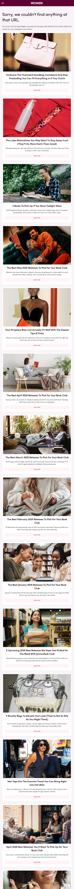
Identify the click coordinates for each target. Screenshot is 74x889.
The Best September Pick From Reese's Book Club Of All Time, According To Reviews (19, 605)
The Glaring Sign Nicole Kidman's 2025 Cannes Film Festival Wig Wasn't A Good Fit (19, 494)
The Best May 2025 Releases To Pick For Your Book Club (55, 115)
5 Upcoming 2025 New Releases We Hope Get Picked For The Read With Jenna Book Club (55, 273)
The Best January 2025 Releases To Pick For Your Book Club (19, 271)
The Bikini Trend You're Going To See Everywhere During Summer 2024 (19, 817)
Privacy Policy (44, 858)
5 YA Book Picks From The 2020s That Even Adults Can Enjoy (19, 765)
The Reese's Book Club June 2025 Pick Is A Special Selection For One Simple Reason (54, 438)
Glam (42, 870)
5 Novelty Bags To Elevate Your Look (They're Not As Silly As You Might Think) (19, 327)
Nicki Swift (33, 873)
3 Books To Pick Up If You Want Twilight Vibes (19, 113)
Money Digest (23, 873)
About (26, 858)
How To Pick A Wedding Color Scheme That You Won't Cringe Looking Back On (19, 550)
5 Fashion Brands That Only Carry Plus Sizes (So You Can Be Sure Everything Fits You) (55, 713)
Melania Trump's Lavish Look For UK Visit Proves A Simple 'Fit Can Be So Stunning (19, 438)
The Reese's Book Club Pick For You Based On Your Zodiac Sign (55, 492)
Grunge (48, 870)
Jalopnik (20, 870)
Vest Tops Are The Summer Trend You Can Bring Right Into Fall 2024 (55, 327)
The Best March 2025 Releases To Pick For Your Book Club (19, 219)
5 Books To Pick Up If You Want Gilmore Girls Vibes (19, 657)
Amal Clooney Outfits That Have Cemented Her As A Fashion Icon (55, 659)
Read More (19, 83)
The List (42, 873)
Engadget (12, 870)
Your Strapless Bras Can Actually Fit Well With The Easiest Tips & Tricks (19, 167)
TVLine (27, 870)
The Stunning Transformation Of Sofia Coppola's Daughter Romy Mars (55, 605)
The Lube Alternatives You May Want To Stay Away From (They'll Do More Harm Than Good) (54, 60)
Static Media (25, 861)
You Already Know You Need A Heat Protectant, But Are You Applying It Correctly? (55, 383)
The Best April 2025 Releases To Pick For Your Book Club (55, 167)
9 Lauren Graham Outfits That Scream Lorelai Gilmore (55, 548)
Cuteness (35, 870)
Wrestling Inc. (51, 873)
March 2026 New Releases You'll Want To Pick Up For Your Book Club (54, 765)
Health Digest (58, 870)
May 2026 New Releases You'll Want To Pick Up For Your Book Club (19, 711)
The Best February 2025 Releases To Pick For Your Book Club (55, 219)
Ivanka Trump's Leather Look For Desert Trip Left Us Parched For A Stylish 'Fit (55, 818)
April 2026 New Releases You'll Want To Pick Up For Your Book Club (19, 381)
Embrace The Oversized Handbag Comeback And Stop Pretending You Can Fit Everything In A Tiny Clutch (19, 61)
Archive (34, 858)
